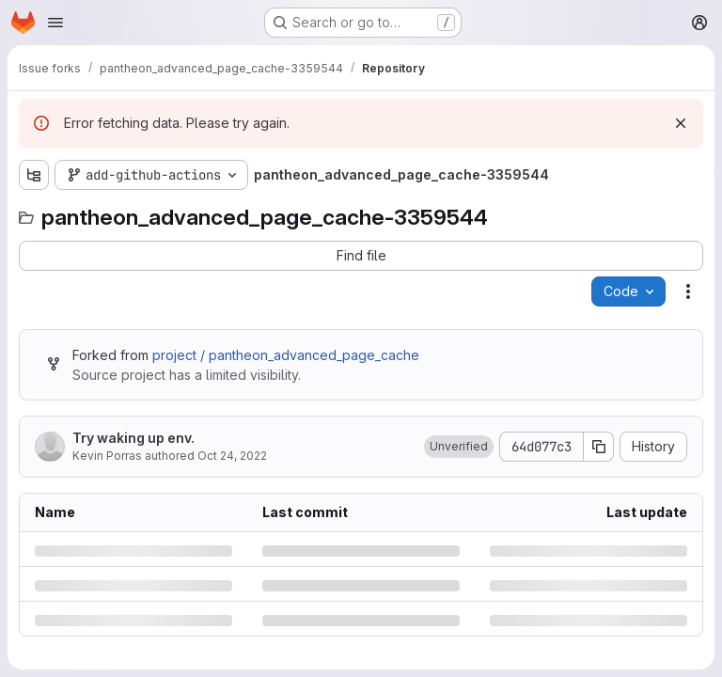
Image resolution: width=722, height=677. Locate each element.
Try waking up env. (133, 438)
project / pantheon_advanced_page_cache (285, 355)
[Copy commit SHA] (599, 447)
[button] (459, 446)
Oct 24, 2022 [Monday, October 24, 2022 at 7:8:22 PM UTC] (232, 456)
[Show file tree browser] (34, 175)
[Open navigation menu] (55, 23)
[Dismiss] (680, 123)
